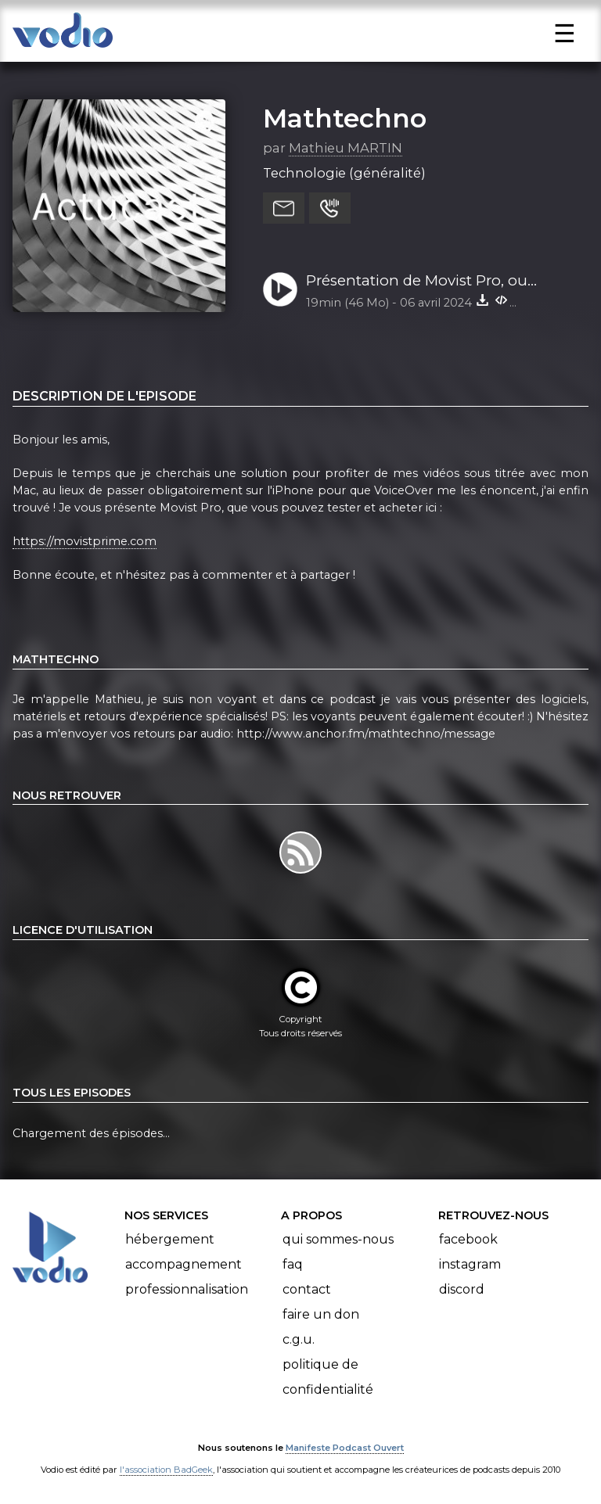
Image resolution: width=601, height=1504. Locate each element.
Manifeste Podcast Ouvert (345, 1447)
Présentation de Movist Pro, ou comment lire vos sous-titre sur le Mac (426, 281)
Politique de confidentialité (328, 1377)
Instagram (470, 1264)
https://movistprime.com (85, 541)
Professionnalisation (186, 1289)
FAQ (293, 1264)
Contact (307, 1289)
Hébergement (169, 1239)
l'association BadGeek (166, 1469)
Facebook (468, 1239)
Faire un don (321, 1314)
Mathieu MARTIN (345, 148)
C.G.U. (299, 1339)
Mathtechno (344, 118)
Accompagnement (183, 1264)
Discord (461, 1289)
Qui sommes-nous (338, 1239)
